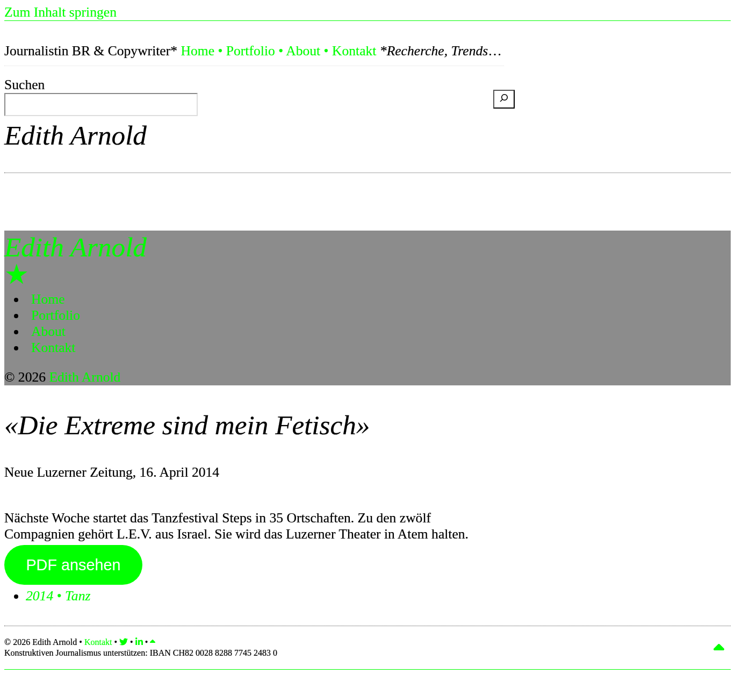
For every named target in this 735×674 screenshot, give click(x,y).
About (303, 51)
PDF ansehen (73, 564)
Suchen (24, 84)
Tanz (77, 596)
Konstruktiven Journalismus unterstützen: (140, 652)
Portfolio (250, 51)
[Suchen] (504, 99)
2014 (39, 596)
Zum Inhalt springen (60, 12)
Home (197, 51)
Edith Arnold (75, 135)
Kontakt (354, 51)
